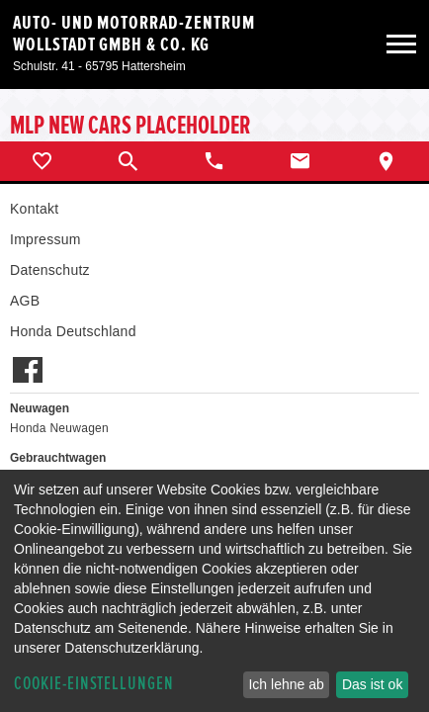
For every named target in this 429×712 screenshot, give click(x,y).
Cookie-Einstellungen (94, 683)
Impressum (45, 239)
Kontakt (34, 209)
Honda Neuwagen (59, 428)
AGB (25, 301)
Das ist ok (372, 684)
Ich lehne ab (285, 684)
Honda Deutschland (73, 331)
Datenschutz (50, 270)
